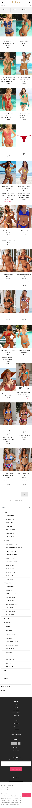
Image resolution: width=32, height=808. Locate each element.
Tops (5, 521)
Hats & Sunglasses (12, 655)
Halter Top (9, 532)
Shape (15, 10)
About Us (16, 736)
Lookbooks (16, 759)
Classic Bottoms (11, 561)
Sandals (8, 673)
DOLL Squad (16, 757)
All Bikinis (9, 600)
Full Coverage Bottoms (14, 557)
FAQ (16, 714)
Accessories (8, 640)
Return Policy (16, 719)
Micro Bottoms (11, 568)
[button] (4, 696)
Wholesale (16, 738)
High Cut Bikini (10, 578)
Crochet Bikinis (11, 603)
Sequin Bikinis (10, 624)
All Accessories (11, 644)
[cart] (29, 2)
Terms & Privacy (16, 796)
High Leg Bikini (10, 582)
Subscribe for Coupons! (16, 769)
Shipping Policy (16, 722)
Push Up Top (10, 546)
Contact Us (16, 725)
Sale (5, 684)
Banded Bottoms (11, 564)
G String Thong (11, 575)
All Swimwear (10, 596)
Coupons (16, 741)
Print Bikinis (10, 617)
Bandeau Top (10, 543)
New (5, 680)
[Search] (16, 5)
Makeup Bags (10, 676)
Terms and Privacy (16, 744)
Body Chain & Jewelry (13, 651)
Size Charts (16, 717)
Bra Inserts (9, 648)
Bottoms (7, 550)
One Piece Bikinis (11, 614)
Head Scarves (10, 658)
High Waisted (10, 585)
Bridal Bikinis (10, 607)
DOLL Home (16, 733)
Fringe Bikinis (10, 621)
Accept (26, 795)
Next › (24, 504)
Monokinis (7, 632)
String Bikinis (10, 610)
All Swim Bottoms (12, 554)
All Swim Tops (10, 525)
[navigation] (2, 2)
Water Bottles (10, 669)
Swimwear (7, 592)
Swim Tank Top (11, 539)
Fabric (6, 10)
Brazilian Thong (11, 571)
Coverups (7, 636)
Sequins (6, 628)
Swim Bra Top (10, 536)
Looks (6, 688)
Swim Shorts (10, 589)
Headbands (9, 662)
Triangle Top (10, 529)
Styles (25, 10)
